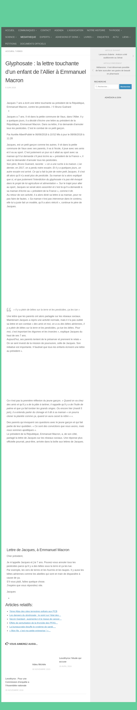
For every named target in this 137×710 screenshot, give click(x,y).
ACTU (116, 37)
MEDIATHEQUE (28, 37)
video (20, 51)
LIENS (125, 37)
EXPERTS (45, 37)
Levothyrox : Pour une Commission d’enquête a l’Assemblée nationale (17, 682)
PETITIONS (10, 44)
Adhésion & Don (113, 97)
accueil (10, 51)
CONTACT (46, 30)
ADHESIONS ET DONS (67, 37)
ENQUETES (103, 37)
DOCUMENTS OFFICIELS (33, 44)
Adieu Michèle (39, 664)
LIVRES (88, 37)
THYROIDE (114, 30)
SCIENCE (10, 37)
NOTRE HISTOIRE (96, 30)
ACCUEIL (9, 30)
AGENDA (59, 30)
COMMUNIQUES (26, 30)
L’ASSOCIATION (75, 30)
